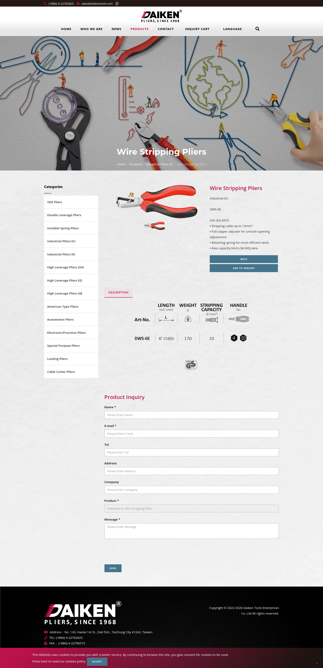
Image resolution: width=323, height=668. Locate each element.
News (116, 29)
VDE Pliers (54, 202)
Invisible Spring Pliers (63, 228)
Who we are (92, 29)
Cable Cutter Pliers (61, 372)
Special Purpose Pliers (63, 345)
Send (113, 568)
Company (111, 482)
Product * (111, 501)
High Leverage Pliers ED (64, 280)
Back (244, 259)
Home (66, 29)
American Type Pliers (62, 306)
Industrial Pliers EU (159, 164)
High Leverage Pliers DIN (65, 267)
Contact (166, 29)
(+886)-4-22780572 (72, 643)
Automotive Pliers (60, 319)
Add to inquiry (244, 268)
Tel (106, 444)
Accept (97, 661)
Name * (110, 407)
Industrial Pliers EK (61, 254)
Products (139, 29)
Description (119, 292)
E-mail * (110, 426)
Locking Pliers (57, 359)
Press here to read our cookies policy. (59, 661)
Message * (112, 519)
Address (110, 463)
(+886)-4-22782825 (61, 4)
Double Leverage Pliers (64, 215)
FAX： (51, 643)
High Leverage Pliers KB (64, 293)
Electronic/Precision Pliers (66, 333)
